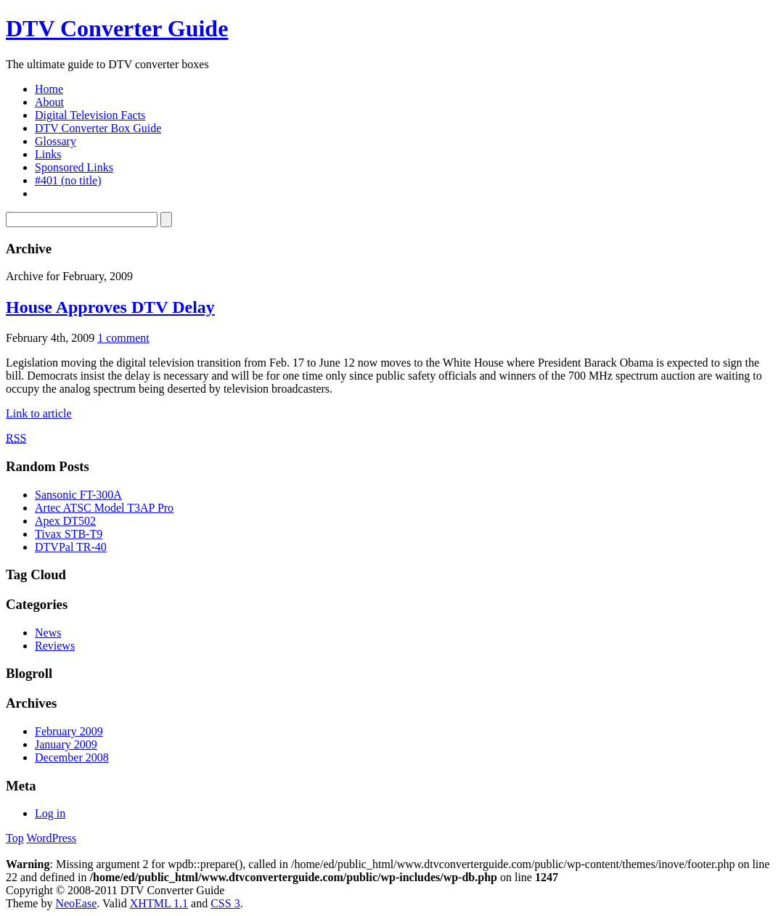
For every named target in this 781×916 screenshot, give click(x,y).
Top (15, 838)
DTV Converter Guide (117, 28)
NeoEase (76, 903)
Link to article (39, 413)
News (48, 632)
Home (49, 89)
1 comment (123, 338)
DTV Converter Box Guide (98, 128)
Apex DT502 (65, 521)
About (49, 102)
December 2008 (72, 757)
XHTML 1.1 (159, 903)
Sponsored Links (74, 167)
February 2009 (69, 731)
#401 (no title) (68, 180)
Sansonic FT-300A (78, 494)
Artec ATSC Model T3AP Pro (104, 508)
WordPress (51, 838)
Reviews (55, 645)
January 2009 (66, 744)
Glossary (55, 141)
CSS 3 (225, 903)
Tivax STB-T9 (68, 534)
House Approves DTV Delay (110, 307)
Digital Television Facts (90, 115)
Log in (50, 813)
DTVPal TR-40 (71, 547)
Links (48, 154)
